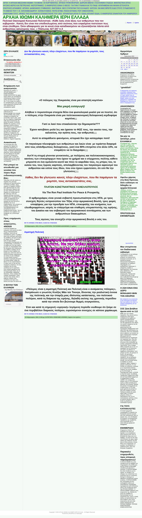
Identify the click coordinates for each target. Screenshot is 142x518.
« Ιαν (121, 69)
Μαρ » (126, 69)
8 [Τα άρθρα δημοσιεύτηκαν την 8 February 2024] (129, 61)
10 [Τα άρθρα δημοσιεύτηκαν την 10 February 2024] (134, 61)
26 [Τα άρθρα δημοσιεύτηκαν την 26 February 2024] (121, 67)
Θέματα (129, 22)
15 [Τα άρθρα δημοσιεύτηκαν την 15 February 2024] (129, 63)
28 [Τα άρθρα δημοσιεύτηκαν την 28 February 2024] (126, 67)
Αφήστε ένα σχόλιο (74, 317)
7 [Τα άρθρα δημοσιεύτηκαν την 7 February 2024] (126, 61)
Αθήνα (5, 53)
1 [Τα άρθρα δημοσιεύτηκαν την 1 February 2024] (129, 59)
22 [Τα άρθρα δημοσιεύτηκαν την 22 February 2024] (129, 65)
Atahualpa (79, 513)
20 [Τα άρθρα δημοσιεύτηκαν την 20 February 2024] (124, 65)
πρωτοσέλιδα (129, 243)
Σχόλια (137, 22)
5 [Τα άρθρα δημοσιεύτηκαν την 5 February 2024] (121, 61)
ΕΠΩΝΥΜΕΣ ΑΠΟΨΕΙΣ (60, 317)
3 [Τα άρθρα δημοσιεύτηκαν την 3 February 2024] (134, 59)
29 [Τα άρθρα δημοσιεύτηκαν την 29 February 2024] (129, 67)
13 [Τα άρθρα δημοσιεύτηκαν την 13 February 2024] (124, 63)
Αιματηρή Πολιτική (34, 232)
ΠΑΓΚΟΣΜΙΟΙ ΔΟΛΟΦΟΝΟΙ (61, 226)
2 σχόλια (73, 226)
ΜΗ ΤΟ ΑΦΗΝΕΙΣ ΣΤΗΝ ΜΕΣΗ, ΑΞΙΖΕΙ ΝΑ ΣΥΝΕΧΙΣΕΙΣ (40, 223)
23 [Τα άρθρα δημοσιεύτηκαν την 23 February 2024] (131, 65)
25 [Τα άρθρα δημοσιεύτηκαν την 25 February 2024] (137, 65)
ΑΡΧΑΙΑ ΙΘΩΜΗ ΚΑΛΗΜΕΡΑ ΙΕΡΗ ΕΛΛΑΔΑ (46, 17)
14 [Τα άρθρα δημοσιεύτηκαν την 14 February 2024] (126, 63)
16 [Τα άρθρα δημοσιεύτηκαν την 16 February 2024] (131, 63)
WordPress (72, 513)
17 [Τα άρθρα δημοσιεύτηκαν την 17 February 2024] (134, 63)
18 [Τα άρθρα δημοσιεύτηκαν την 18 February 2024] (137, 63)
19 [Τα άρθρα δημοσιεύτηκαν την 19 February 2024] (121, 65)
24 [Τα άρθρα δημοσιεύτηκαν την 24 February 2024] (134, 65)
